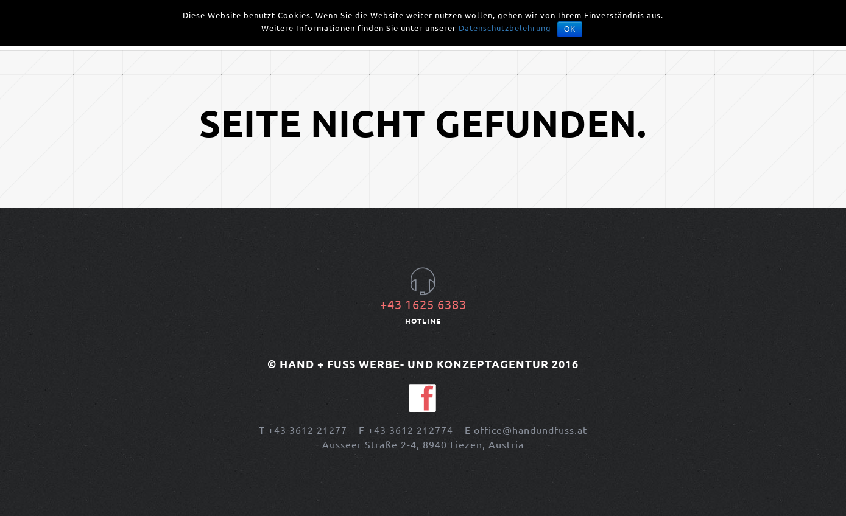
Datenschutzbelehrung (505, 28)
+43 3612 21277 (307, 430)
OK (570, 29)
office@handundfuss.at (530, 430)
